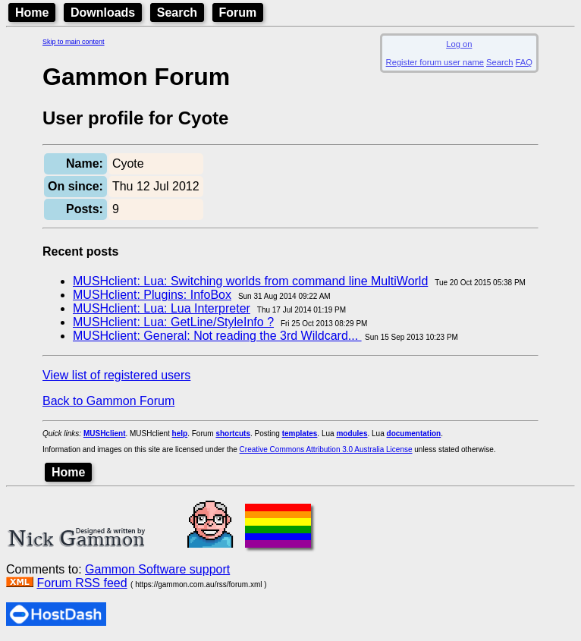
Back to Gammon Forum (108, 400)
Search (177, 12)
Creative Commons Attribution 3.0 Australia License (326, 449)
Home (32, 12)
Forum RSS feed (81, 583)
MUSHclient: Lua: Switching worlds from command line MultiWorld (250, 281)
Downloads (103, 12)
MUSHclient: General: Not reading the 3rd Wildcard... (217, 335)
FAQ (524, 62)
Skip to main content (73, 42)
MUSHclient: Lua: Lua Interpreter (161, 308)
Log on (459, 44)
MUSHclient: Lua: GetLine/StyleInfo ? (173, 322)
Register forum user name (435, 62)
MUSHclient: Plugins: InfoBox (152, 294)
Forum (238, 12)
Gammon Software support (157, 569)
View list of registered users (116, 375)
